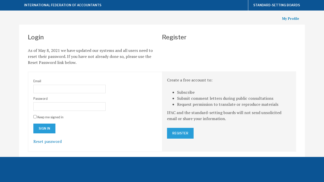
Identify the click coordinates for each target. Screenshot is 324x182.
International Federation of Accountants (62, 5)
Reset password (47, 141)
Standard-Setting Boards (276, 5)
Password (40, 99)
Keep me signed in (50, 117)
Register (180, 133)
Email (37, 81)
